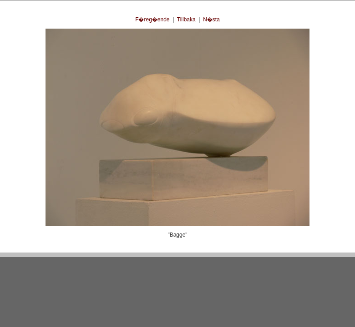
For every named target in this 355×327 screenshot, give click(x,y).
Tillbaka (186, 19)
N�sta (211, 19)
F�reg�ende (152, 19)
